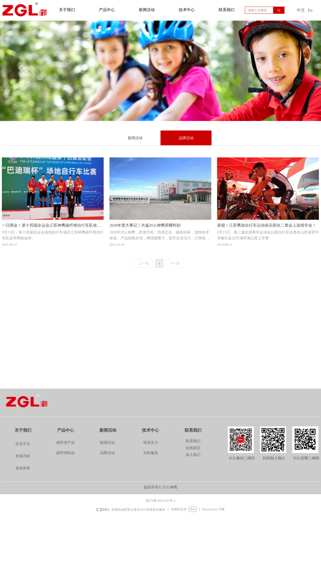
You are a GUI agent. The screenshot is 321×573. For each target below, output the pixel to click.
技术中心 (187, 10)
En (310, 10)
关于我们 (67, 10)
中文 (301, 10)
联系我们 (227, 10)
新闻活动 (147, 10)
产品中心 (107, 10)
